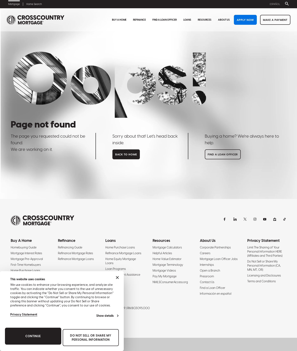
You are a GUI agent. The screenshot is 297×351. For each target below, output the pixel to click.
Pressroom (207, 276)
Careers (205, 253)
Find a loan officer (223, 154)
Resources (204, 19)
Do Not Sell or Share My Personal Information (90, 337)
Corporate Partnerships (215, 247)
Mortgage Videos (164, 270)
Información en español (215, 293)
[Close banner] (117, 277)
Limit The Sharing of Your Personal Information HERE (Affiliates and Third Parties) (264, 251)
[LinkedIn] (235, 219)
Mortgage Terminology (168, 264)
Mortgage (14, 4)
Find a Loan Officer (164, 19)
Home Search (34, 4)
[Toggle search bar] (286, 4)
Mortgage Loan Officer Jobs (219, 259)
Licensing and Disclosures (264, 275)
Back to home (126, 154)
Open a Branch (210, 270)
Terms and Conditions (261, 281)
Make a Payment (275, 19)
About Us (224, 19)
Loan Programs (115, 269)
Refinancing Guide (70, 247)
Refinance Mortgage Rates (75, 253)
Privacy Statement (23, 314)
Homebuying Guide (24, 247)
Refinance (139, 19)
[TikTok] (284, 219)
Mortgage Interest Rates (26, 253)
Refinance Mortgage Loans (76, 259)
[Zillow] (274, 219)
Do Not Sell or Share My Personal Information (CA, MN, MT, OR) (264, 265)
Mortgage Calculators (167, 247)
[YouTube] (264, 219)
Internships (207, 264)
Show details (105, 315)
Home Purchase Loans (25, 270)
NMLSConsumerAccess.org (170, 282)
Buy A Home (119, 19)
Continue (33, 336)
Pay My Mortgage (165, 276)
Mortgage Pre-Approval (27, 259)
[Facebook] (225, 219)
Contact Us (207, 282)
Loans (187, 19)
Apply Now (245, 19)
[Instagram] (255, 219)
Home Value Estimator (167, 259)
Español (275, 4)
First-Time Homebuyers (26, 264)
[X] (245, 219)
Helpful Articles (162, 253)
